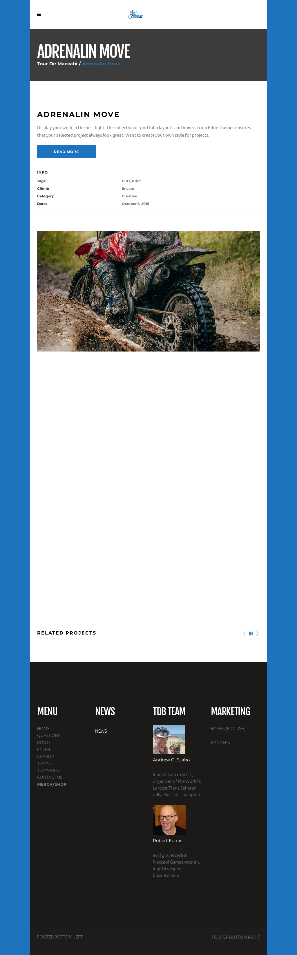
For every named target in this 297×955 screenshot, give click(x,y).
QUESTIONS (49, 735)
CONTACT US (49, 777)
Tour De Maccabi (57, 64)
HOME (43, 728)
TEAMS (44, 763)
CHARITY (45, 756)
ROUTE (44, 742)
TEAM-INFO (48, 770)
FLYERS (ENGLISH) (228, 728)
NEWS (101, 731)
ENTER (43, 749)
